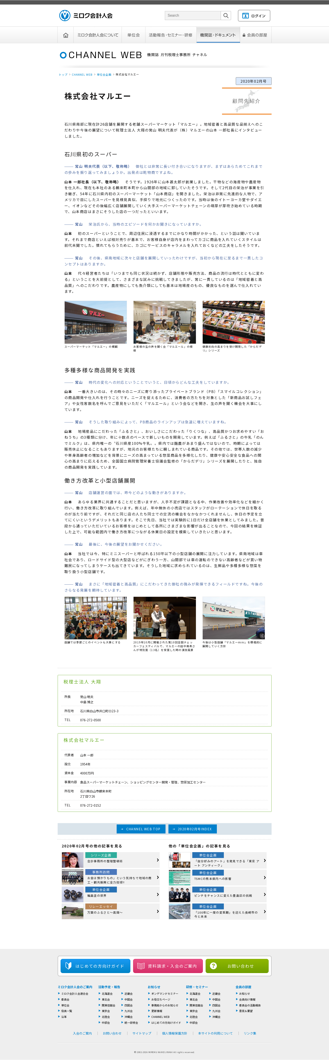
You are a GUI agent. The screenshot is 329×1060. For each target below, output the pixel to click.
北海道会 (107, 993)
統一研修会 (131, 1022)
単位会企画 (104, 74)
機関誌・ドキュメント (218, 35)
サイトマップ (141, 1033)
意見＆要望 (246, 1011)
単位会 (133, 35)
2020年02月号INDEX (195, 829)
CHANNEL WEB (82, 74)
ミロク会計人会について (98, 35)
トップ (63, 74)
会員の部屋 (256, 35)
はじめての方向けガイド (166, 1022)
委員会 (65, 999)
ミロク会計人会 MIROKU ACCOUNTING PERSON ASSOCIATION (86, 15)
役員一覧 (66, 1011)
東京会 (106, 1011)
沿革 (64, 1017)
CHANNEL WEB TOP (143, 829)
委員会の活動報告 (250, 1005)
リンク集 (250, 1033)
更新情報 (156, 1011)
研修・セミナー (197, 987)
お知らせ (154, 987)
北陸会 (106, 1017)
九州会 (129, 1011)
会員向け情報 (247, 999)
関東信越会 (108, 1005)
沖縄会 (129, 1017)
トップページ (65, 35)
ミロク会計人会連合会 (74, 993)
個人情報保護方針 (174, 1033)
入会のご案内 (82, 1033)
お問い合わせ (240, 966)
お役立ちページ (160, 999)
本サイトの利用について (215, 1033)
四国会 (129, 1005)
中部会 (106, 1022)
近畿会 (129, 993)
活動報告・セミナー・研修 (171, 35)
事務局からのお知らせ (164, 1005)
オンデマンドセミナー (164, 993)
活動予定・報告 (109, 987)
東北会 (106, 999)
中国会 (129, 999)
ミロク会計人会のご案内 (75, 987)
